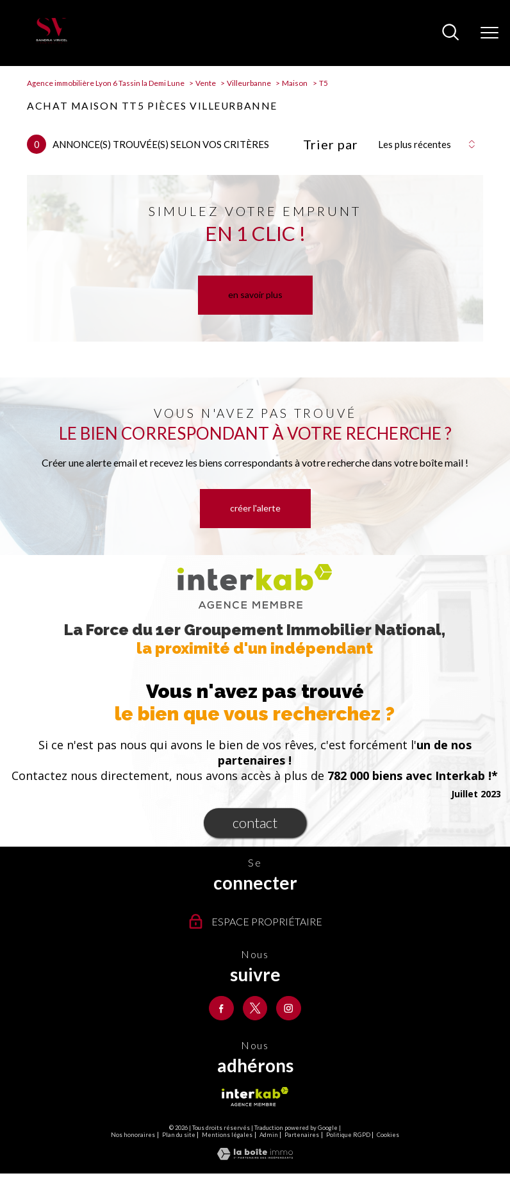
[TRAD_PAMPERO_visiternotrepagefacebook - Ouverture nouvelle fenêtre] (220, 1008)
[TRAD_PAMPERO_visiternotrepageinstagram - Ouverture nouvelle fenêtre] (289, 1008)
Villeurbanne (249, 83)
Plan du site (178, 1135)
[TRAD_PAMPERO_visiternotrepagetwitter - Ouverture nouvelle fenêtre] (255, 1008)
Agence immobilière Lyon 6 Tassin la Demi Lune (106, 83)
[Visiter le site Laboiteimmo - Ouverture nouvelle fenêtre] (255, 1157)
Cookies (388, 1135)
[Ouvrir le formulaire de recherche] (450, 33)
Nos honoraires (133, 1135)
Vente (205, 83)
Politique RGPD (348, 1135)
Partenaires (301, 1135)
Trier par (330, 144)
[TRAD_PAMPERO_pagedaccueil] (51, 40)
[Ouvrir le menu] (489, 32)
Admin (268, 1135)
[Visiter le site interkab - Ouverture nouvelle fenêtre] (255, 1097)
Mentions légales (227, 1135)
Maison (295, 83)
